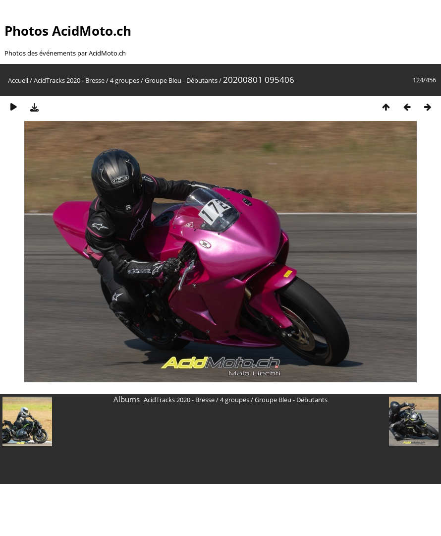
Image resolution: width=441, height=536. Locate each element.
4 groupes (124, 80)
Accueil (18, 80)
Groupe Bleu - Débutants (181, 80)
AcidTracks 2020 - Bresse (69, 80)
